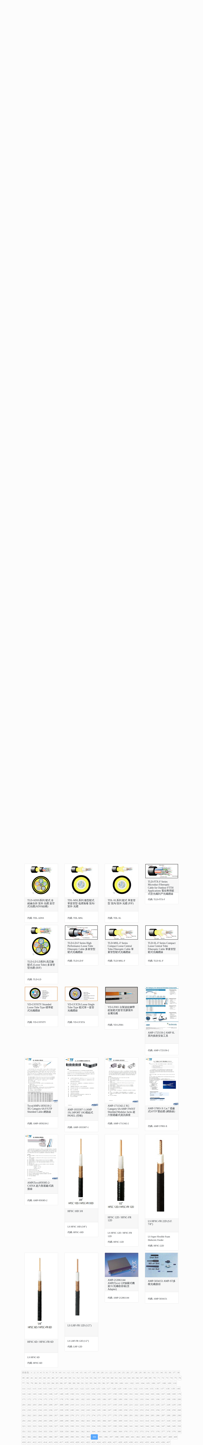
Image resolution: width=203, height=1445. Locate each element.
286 (157, 1415)
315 (152, 1421)
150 (72, 1394)
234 (40, 1410)
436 (163, 1442)
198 (168, 1399)
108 (164, 1383)
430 (131, 1442)
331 (77, 1426)
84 (53, 1383)
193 (141, 1399)
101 (126, 1383)
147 (56, 1394)
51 (74, 1378)
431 (136, 1442)
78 (27, 1383)
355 (45, 1431)
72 (163, 1378)
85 (57, 1383)
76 (180, 1378)
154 (93, 1394)
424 (98, 1442)
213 (88, 1405)
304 (93, 1421)
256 (157, 1410)
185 (99, 1399)
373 (141, 1431)
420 (77, 1442)
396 (106, 1437)
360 (72, 1431)
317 (163, 1421)
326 (50, 1426)
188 (115, 1399)
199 (174, 1399)
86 (61, 1383)
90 (78, 1383)
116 (50, 1388)
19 (98, 1372)
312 (136, 1421)
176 (50, 1399)
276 (104, 1415)
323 (34, 1426)
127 (108, 1388)
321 (24, 1426)
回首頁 (25, 1372)
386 (50, 1437)
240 (72, 1410)
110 (174, 1383)
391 (77, 1437)
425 (104, 1442)
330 (72, 1426)
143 (34, 1394)
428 (120, 1442)
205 (45, 1405)
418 (66, 1442)
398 (116, 1437)
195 (152, 1399)
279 (120, 1415)
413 (39, 1442)
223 (141, 1405)
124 (92, 1388)
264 (40, 1415)
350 (179, 1426)
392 (82, 1437)
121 (76, 1388)
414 (45, 1442)
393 (88, 1437)
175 (45, 1399)
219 (120, 1405)
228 (168, 1405)
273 (88, 1415)
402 (138, 1437)
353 (34, 1431)
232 (29, 1410)
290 (179, 1415)
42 (36, 1378)
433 (147, 1442)
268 (61, 1415)
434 (152, 1442)
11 (64, 1372)
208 (61, 1405)
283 (141, 1415)
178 (61, 1399)
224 (147, 1405)
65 (133, 1378)
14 (77, 1372)
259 (174, 1410)
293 (34, 1421)
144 (40, 1394)
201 (24, 1405)
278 (115, 1415)
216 (104, 1405)
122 (82, 1388)
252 (136, 1410)
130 (124, 1388)
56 (95, 1378)
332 (82, 1426)
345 (152, 1426)
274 (93, 1415)
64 (129, 1378)
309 (120, 1421)
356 (50, 1431)
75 (175, 1378)
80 (36, 1383)
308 (115, 1421)
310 (125, 1421)
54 (87, 1378)
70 (154, 1378)
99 (116, 1383)
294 (40, 1421)
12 (68, 1372)
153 (88, 1394)
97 (108, 1383)
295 (45, 1421)
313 (141, 1421)
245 (99, 1410)
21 (106, 1372)
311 (131, 1421)
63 (125, 1378)
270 (72, 1415)
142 (29, 1394)
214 (93, 1405)
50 (70, 1378)
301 (77, 1421)
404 (148, 1437)
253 (141, 1410)
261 (24, 1415)
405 (154, 1437)
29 (140, 1372)
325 (45, 1426)
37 (174, 1372)
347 (163, 1426)
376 (157, 1431)
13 (72, 1372)
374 (147, 1431)
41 (32, 1378)
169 (174, 1394)
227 (163, 1405)
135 (151, 1388)
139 (173, 1388)
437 (168, 1442)
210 (72, 1405)
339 (120, 1426)
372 (136, 1431)
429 (125, 1442)
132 (135, 1388)
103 (137, 1383)
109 (169, 1383)
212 (82, 1405)
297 (56, 1421)
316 (157, 1421)
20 (102, 1372)
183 (88, 1399)
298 (61, 1421)
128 (114, 1388)
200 (179, 1399)
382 (29, 1437)
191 (131, 1399)
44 (44, 1378)
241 (77, 1410)
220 (125, 1405)
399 (122, 1437)
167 (163, 1394)
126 (103, 1388)
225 (152, 1405)
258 (168, 1410)
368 (115, 1431)
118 (60, 1388)
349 (174, 1426)
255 (152, 1410)
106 (153, 1383)
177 (56, 1399)
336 (104, 1426)
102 (132, 1383)
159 (120, 1394)
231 (24, 1410)
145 (45, 1394)
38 (178, 1372)
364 (93, 1431)
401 (132, 1437)
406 (159, 1437)
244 (93, 1410)
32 (153, 1372)
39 (23, 1378)
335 (99, 1426)
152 (82, 1394)
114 (39, 1388)
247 (109, 1410)
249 (120, 1410)
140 (178, 1388)
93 (91, 1383)
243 (88, 1410)
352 (29, 1431)
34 (161, 1372)
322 (29, 1426)
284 (147, 1415)
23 (115, 1372)
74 (171, 1378)
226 (157, 1405)
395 (100, 1437)
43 (40, 1378)
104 (142, 1383)
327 (56, 1426)
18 (93, 1372)
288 (168, 1415)
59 (108, 1378)
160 (125, 1394)
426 (109, 1442)
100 (121, 1383)
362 (82, 1431)
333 (88, 1426)
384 (40, 1437)
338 (115, 1426)
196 (157, 1399)
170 (179, 1394)
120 (71, 1388)
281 (131, 1415)
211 (77, 1405)
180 (72, 1399)
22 (110, 1372)
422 (88, 1442)
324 (40, 1426)
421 (82, 1442)
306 (104, 1421)
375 (152, 1431)
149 (66, 1394)
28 (136, 1372)
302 (82, 1421)
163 (141, 1394)
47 (57, 1378)
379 (174, 1431)
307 (109, 1421)
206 (50, 1405)
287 (163, 1415)
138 (167, 1388)
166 (157, 1394)
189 (120, 1399)
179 (66, 1399)
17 (89, 1372)
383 (34, 1437)
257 (163, 1410)
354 (40, 1431)
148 (61, 1394)
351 (24, 1431)
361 (77, 1431)
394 (94, 1437)
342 (136, 1426)
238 (61, 1410)
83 (49, 1383)
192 (136, 1399)
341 (131, 1426)
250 (125, 1410)
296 (50, 1421)
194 (147, 1399)
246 (104, 1410)
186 (104, 1399)
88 (70, 1383)
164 (147, 1394)
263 (34, 1415)
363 (88, 1431)
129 (119, 1388)
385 (45, 1437)
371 (131, 1431)
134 (146, 1388)
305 (99, 1421)
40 (27, 1378)
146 (50, 1394)
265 (45, 1415)
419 (72, 1442)
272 (82, 1415)
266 (50, 1415)
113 (34, 1388)
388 (61, 1437)
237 (56, 1410)
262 (29, 1415)
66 (137, 1378)
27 (132, 1372)
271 (77, 1415)
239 (66, 1410)
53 (82, 1378)
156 (104, 1394)
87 (65, 1383)
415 (50, 1442)
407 (164, 1437)
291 (24, 1421)
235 (45, 1410)
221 (131, 1405)
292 (29, 1421)
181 (77, 1399)
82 (44, 1383)
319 (173, 1421)
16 (85, 1372)
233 (34, 1410)
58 (103, 1378)
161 (131, 1394)
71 (158, 1378)
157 (109, 1394)
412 (34, 1442)
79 (32, 1383)
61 (116, 1378)
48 (61, 1378)
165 (152, 1394)
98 (112, 1383)
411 (29, 1442)
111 (23, 1388)
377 (163, 1431)
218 (114, 1405)
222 (136, 1405)
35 (165, 1372)
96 (103, 1383)
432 (141, 1442)
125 (98, 1388)
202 (29, 1405)
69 (150, 1378)
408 (170, 1437)
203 (34, 1405)
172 (29, 1399)
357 (56, 1431)
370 (125, 1431)
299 (66, 1421)
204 (40, 1405)
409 (175, 1437)
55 (91, 1378)
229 (173, 1405)
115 (44, 1388)
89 (74, 1383)
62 (120, 1378)
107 (158, 1383)
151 (77, 1394)
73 (167, 1378)
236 (50, 1410)
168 (168, 1394)
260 (179, 1410)
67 (142, 1378)
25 (123, 1372)
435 (157, 1442)
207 (56, 1405)
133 (141, 1388)
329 (66, 1426)
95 (99, 1383)
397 (111, 1437)
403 (143, 1437)
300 (72, 1421)
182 (82, 1399)
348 (168, 1426)
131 (130, 1388)
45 (49, 1378)
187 (109, 1399)
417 (61, 1442)
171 (24, 1399)
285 (152, 1415)
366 (104, 1431)
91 (82, 1383)
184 (93, 1399)
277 (109, 1415)
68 (146, 1378)
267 (56, 1415)
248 (115, 1410)
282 (136, 1415)
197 (163, 1399)
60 (112, 1378)
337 (109, 1426)
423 (93, 1442)
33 (157, 1372)
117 (55, 1388)
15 (81, 1372)
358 (61, 1431)
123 (87, 1388)
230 (179, 1405)
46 (53, 1378)
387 (56, 1437)
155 (99, 1394)
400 (127, 1437)
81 (40, 1383)
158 (115, 1394)
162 (136, 1394)
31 (148, 1372)
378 (168, 1431)
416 (56, 1442)
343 (141, 1426)
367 (109, 1431)
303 (88, 1421)
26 (127, 1372)
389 (66, 1437)
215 (98, 1405)
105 (148, 1383)
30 (144, 1372)
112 (29, 1388)
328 (61, 1426)
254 (147, 1410)
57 (99, 1378)
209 (66, 1405)
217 (109, 1405)
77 (23, 1383)
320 (179, 1421)
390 (72, 1437)
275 (99, 1415)
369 (120, 1431)
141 (24, 1394)
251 (131, 1410)
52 (78, 1378)
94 (95, 1383)
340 (125, 1426)
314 (147, 1421)
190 (125, 1399)
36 (170, 1372)
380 (179, 1431)
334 (93, 1426)
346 (157, 1426)
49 (65, 1378)
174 (40, 1399)
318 (168, 1421)
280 (125, 1415)
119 (66, 1388)
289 (174, 1415)
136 (157, 1388)
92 (87, 1383)
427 (114, 1442)
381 (24, 1437)
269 (66, 1415)
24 (119, 1372)
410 (24, 1442)
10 (60, 1372)
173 (34, 1399)
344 (147, 1426)
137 (162, 1388)
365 (99, 1431)
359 (66, 1431)
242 (82, 1410)
